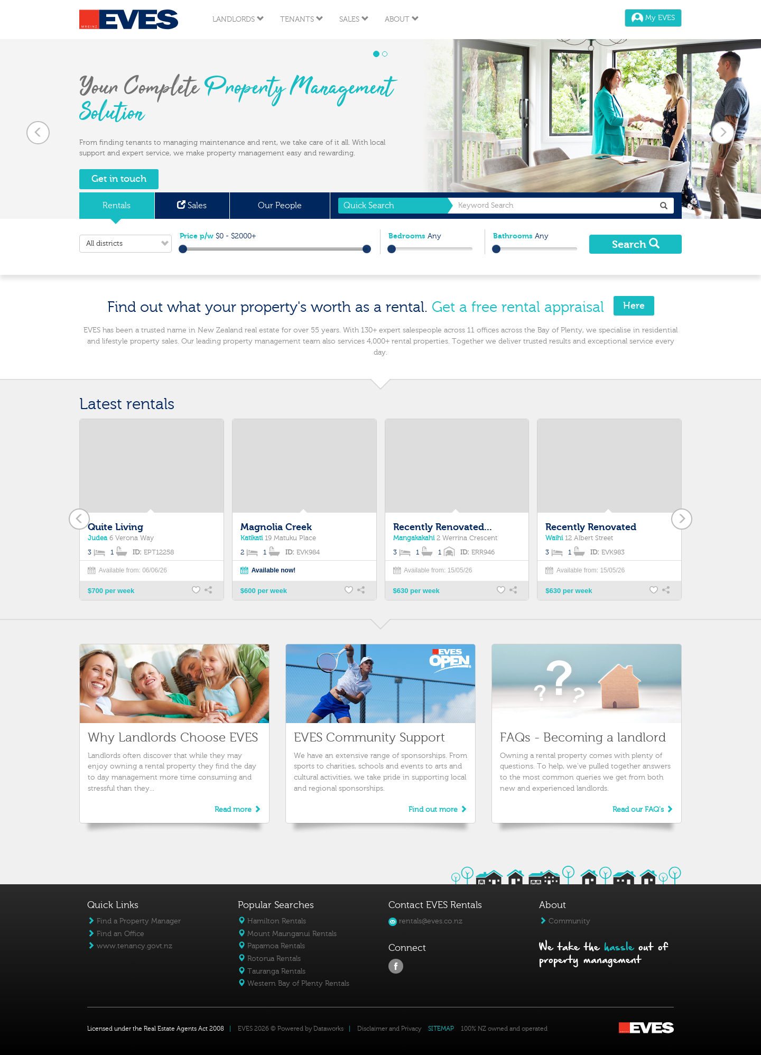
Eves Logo (128, 20)
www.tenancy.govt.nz (129, 945)
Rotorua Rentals (269, 958)
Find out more (438, 809)
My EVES (653, 18)
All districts (128, 243)
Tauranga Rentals (271, 971)
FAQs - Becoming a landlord (583, 737)
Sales (192, 205)
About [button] (402, 19)
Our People (280, 205)
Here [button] (634, 305)
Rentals (117, 205)
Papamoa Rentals (271, 945)
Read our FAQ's (642, 809)
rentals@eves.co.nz (425, 921)
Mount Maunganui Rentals (287, 933)
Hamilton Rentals (272, 921)
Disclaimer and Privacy (389, 1028)
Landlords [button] (238, 19)
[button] (38, 129)
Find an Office (115, 933)
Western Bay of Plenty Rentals (293, 983)
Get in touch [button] (118, 178)
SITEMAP (441, 1028)
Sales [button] (354, 19)
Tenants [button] (301, 19)
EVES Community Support (369, 737)
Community (564, 921)
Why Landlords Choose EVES (173, 737)
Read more (238, 809)
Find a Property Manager (134, 921)
